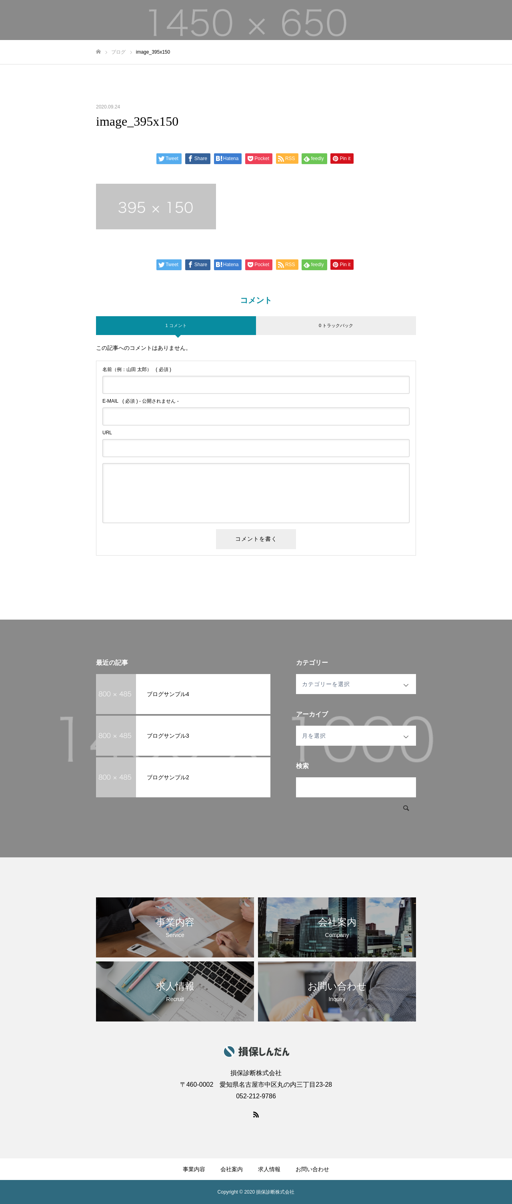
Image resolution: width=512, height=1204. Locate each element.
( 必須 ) (136, 369)
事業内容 (364, 20)
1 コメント (175, 325)
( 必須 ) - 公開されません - (140, 401)
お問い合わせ (480, 20)
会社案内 (401, 20)
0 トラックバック (336, 325)
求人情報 (437, 20)
